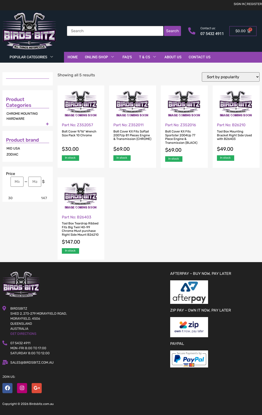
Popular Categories (31, 57)
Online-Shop (99, 57)
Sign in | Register (248, 4)
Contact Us (199, 57)
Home (73, 57)
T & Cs (147, 57)
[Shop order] (231, 77)
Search (172, 31)
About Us (172, 57)
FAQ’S (127, 57)
